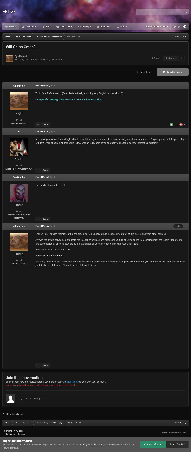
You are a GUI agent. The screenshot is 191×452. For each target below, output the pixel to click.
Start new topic (143, 72)
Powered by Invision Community (174, 432)
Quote (45, 124)
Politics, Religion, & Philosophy (48, 59)
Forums (12, 26)
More (122, 26)
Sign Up (176, 26)
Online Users (65, 26)
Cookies (21, 434)
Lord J (19, 131)
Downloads (30, 26)
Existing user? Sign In (157, 26)
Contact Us (10, 434)
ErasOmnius (19, 177)
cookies (21, 444)
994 (19, 211)
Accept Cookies (152, 444)
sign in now (73, 381)
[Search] (151, 12)
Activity (85, 26)
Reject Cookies (177, 444)
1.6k (19, 165)
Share (155, 58)
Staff (47, 26)
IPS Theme (7, 431)
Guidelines (105, 26)
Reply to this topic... (32, 398)
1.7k (19, 120)
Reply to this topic (172, 72)
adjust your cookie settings (92, 444)
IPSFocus (19, 431)
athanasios (23, 56)
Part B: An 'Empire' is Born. (48, 255)
